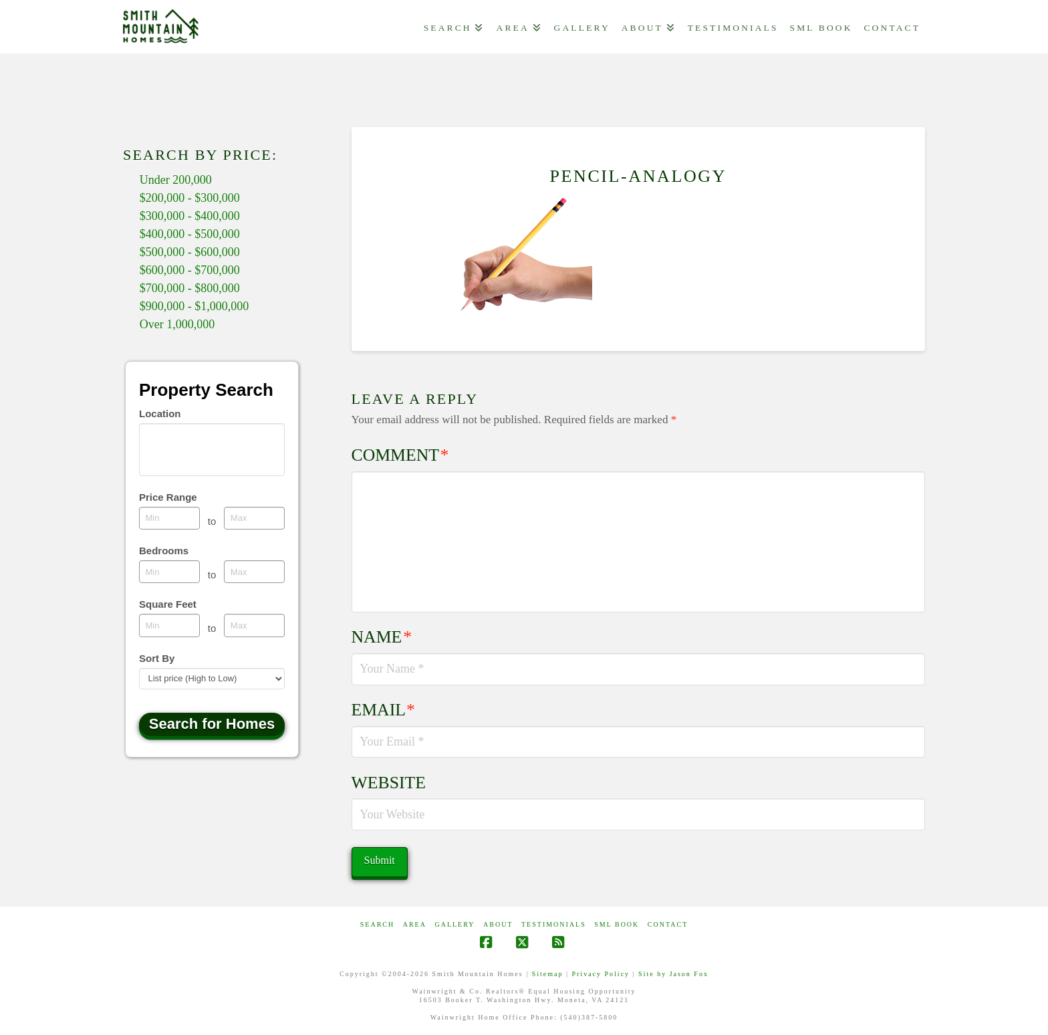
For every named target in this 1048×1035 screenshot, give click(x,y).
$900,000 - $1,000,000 (194, 306)
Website (389, 782)
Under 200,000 (176, 180)
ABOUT (498, 924)
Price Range (168, 497)
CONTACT (668, 924)
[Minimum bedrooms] (169, 571)
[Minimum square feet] (169, 625)
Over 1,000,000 (177, 324)
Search (377, 924)
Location (160, 413)
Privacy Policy (600, 974)
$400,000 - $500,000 (190, 234)
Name (382, 637)
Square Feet (167, 604)
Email (383, 709)
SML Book (616, 924)
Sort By (156, 658)
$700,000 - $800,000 (190, 288)
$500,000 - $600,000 (190, 252)
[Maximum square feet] (254, 625)
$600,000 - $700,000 (190, 270)
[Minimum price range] (169, 518)
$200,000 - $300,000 (190, 198)
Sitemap (547, 974)
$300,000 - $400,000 (190, 216)
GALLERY (454, 924)
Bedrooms (163, 550)
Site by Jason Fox (673, 974)
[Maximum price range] (254, 518)
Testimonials (553, 924)
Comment (400, 455)
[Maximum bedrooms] (254, 571)
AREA (414, 924)
